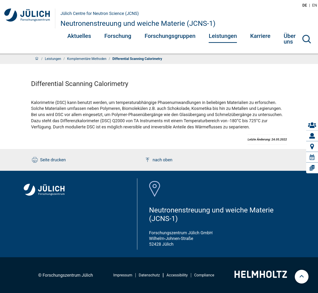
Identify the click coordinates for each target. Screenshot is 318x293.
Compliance (204, 275)
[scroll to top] (302, 277)
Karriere (260, 36)
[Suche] (306, 39)
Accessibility (177, 275)
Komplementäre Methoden (86, 58)
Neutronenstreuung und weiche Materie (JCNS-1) (138, 23)
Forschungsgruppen (170, 36)
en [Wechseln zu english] (315, 5)
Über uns (290, 39)
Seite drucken (49, 160)
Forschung (117, 36)
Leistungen (223, 36)
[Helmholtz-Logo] (261, 276)
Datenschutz (149, 275)
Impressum (122, 275)
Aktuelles (79, 36)
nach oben (158, 160)
